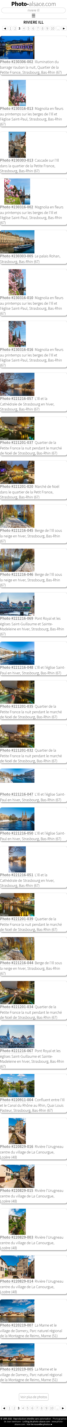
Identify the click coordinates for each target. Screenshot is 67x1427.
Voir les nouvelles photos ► (40, 1424)
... (58, 28)
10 (52, 28)
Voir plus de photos (33, 1397)
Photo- (33, 4)
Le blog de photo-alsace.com (36, 1421)
